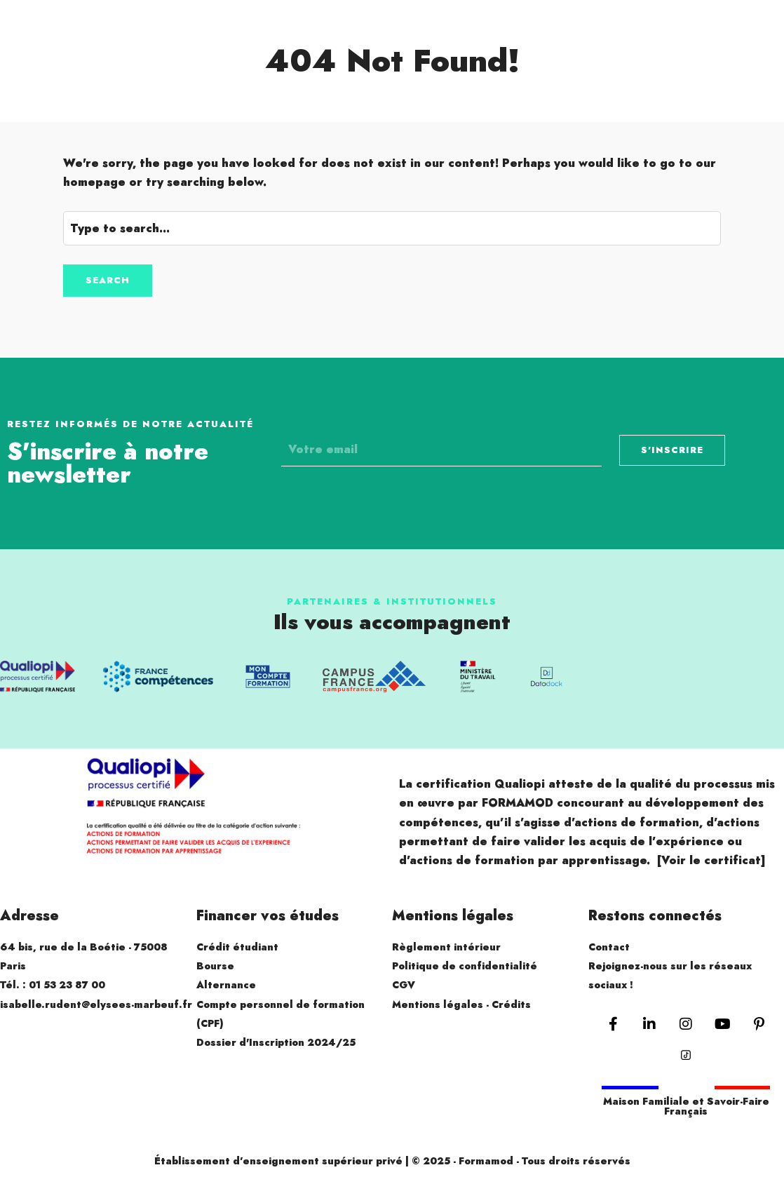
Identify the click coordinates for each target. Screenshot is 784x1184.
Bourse (215, 966)
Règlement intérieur (446, 947)
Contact (609, 947)
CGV (403, 985)
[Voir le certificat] (711, 860)
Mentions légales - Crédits (461, 1004)
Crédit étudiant (237, 947)
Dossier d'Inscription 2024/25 (276, 1042)
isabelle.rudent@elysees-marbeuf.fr (96, 1004)
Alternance (226, 985)
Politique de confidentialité (464, 966)
